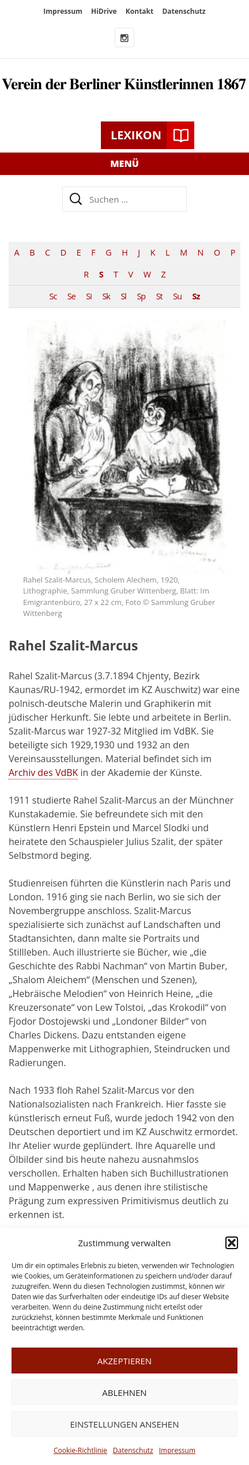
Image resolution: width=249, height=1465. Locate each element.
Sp (141, 296)
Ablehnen (124, 1392)
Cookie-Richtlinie (80, 1450)
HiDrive (104, 11)
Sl (123, 296)
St (159, 296)
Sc (53, 296)
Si (89, 296)
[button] (231, 1243)
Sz (196, 296)
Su (177, 296)
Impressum (177, 1450)
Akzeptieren (124, 1361)
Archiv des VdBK (43, 772)
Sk (106, 296)
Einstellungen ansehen (124, 1424)
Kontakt (139, 11)
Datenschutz (133, 1450)
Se (71, 296)
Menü (124, 163)
